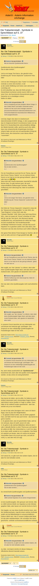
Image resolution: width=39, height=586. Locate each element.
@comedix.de (5, 338)
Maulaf (14, 35)
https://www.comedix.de (21, 335)
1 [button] (22, 41)
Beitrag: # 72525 (6, 452)
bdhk (2, 468)
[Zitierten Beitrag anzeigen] (23, 61)
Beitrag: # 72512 (6, 307)
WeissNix (9, 45)
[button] (20, 41)
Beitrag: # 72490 (6, 56)
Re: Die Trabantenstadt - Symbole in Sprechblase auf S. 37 (16, 52)
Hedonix (8, 61)
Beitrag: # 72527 (6, 478)
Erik (10, 35)
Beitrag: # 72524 (6, 395)
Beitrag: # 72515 (6, 353)
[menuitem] (5, 22)
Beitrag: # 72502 (6, 250)
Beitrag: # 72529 (6, 536)
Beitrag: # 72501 (6, 156)
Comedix (9, 296)
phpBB (14, 578)
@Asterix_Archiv (24, 336)
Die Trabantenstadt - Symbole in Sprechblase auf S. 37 (17, 31)
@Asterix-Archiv (8, 336)
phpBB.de (26, 582)
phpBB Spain (21, 580)
